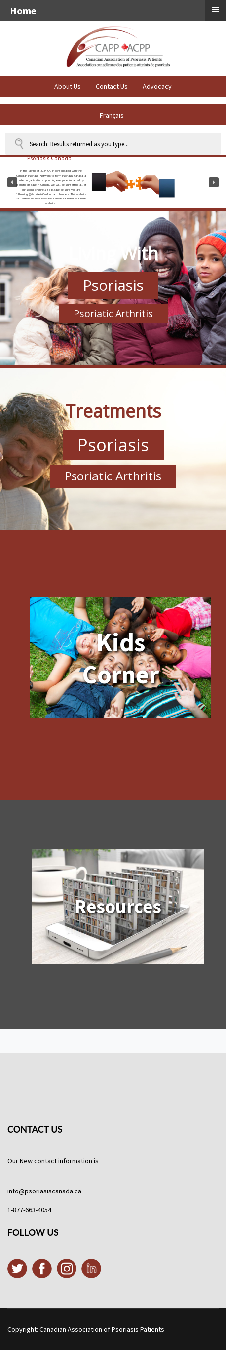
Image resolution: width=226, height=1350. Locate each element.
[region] (113, 182)
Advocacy (157, 86)
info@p (18, 1191)
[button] (12, 182)
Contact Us (112, 86)
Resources (118, 906)
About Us (67, 86)
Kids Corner (120, 658)
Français (112, 115)
